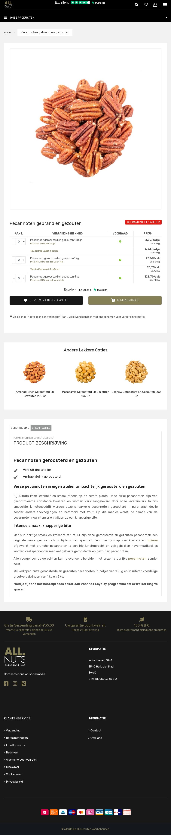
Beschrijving (22, 428)
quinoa (153, 541)
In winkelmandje (125, 301)
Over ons (96, 738)
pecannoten (137, 559)
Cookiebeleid (14, 775)
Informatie (97, 719)
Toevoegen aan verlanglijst (46, 301)
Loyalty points (15, 746)
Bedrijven (12, 753)
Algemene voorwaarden (21, 760)
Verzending (13, 731)
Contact (95, 731)
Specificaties (46, 428)
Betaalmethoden (17, 738)
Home (8, 32)
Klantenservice (17, 719)
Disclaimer (12, 767)
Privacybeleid (14, 782)
